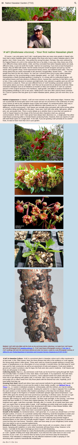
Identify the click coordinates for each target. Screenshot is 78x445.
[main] (39, 73)
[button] (2, 3)
